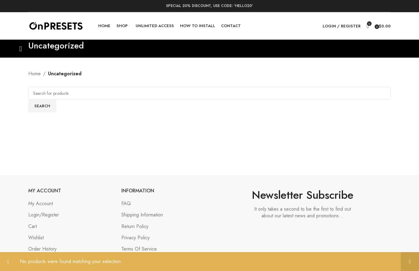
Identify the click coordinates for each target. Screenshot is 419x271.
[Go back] (20, 49)
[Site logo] (55, 25)
